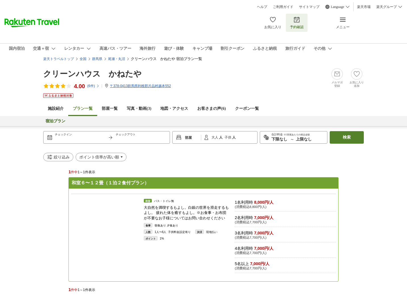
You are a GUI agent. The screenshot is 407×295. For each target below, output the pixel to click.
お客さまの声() (211, 108)
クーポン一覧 (247, 108)
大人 (215, 137)
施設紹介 (56, 108)
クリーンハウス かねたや (92, 73)
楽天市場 (364, 7)
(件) (93, 86)
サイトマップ (309, 7)
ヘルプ (262, 7)
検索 (347, 137)
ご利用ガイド (283, 7)
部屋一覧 (110, 108)
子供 (228, 137)
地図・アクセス (174, 108)
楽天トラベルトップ (58, 59)
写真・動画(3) (139, 108)
